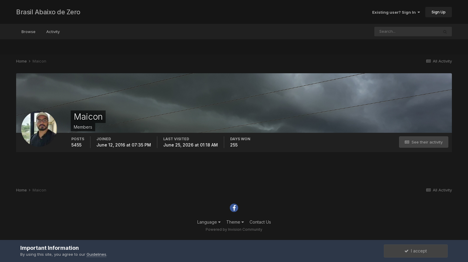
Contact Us (260, 221)
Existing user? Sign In (396, 12)
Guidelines (96, 254)
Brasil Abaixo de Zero (48, 12)
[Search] (406, 31)
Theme (235, 221)
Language (209, 221)
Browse (28, 31)
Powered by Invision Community (234, 229)
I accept (415, 250)
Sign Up (439, 12)
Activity (53, 31)
